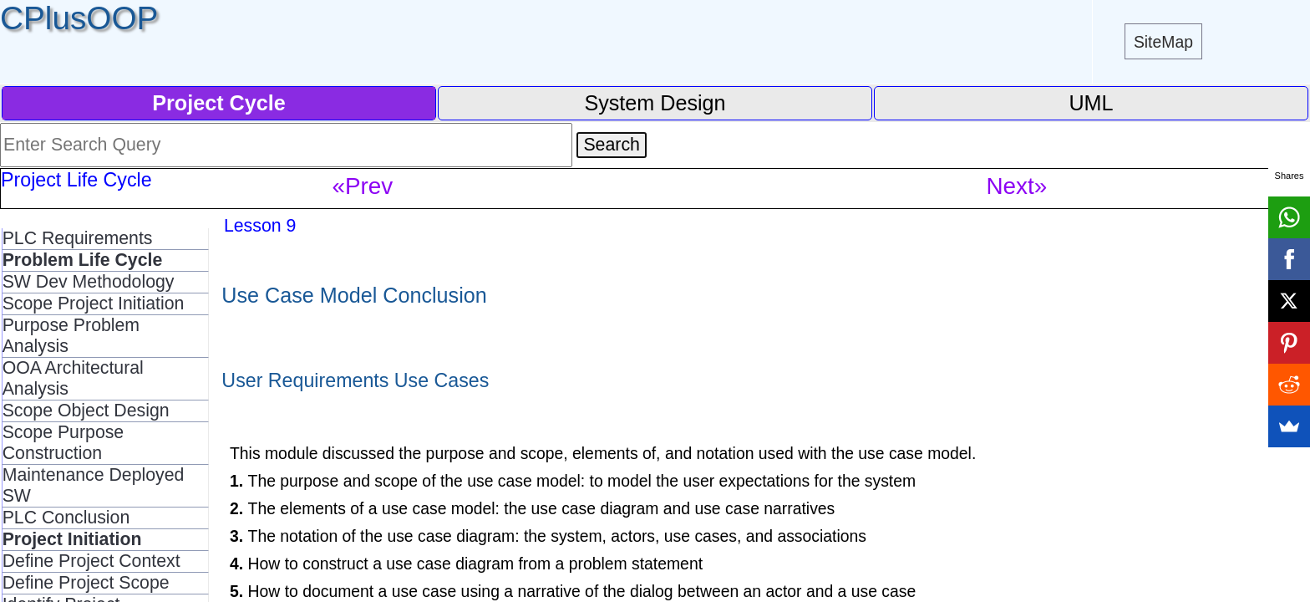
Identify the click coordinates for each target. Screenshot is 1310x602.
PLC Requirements (78, 238)
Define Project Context (91, 561)
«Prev (363, 186)
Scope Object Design (86, 410)
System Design (654, 103)
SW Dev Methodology (89, 282)
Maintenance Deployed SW (94, 485)
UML (1091, 103)
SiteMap (1163, 42)
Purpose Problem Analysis (71, 335)
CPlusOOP (79, 18)
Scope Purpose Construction (63, 442)
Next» (1017, 186)
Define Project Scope (86, 583)
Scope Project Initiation (94, 303)
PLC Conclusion (66, 518)
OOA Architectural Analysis (73, 378)
